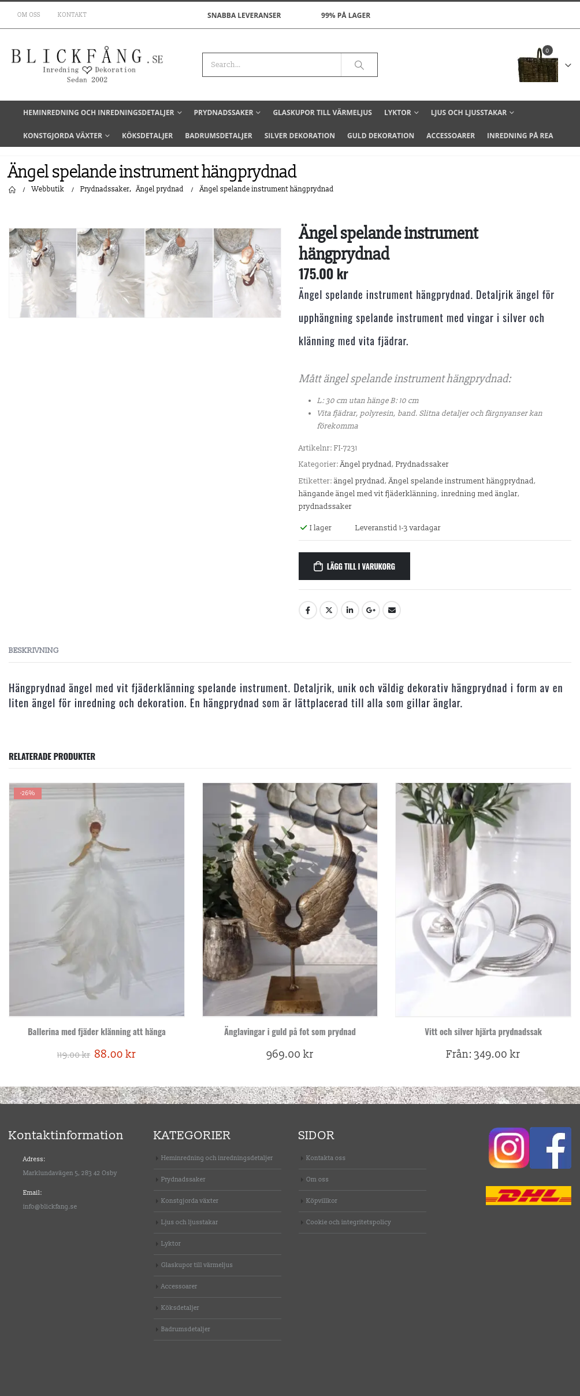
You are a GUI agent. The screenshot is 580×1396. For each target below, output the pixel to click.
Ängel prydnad (366, 464)
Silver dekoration (300, 136)
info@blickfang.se (50, 1206)
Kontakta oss (326, 1158)
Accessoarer (450, 136)
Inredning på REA (520, 136)
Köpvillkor (321, 1201)
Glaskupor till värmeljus (322, 112)
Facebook (308, 610)
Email (391, 610)
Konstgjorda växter (62, 136)
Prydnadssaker (224, 112)
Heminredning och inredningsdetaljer (98, 112)
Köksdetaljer (147, 136)
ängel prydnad (359, 481)
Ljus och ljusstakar (469, 112)
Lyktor (397, 112)
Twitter (328, 610)
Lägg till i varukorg (361, 566)
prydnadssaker (325, 506)
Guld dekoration (380, 136)
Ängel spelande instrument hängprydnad (461, 481)
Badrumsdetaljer (218, 136)
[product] (96, 900)
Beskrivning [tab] (34, 650)
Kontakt (72, 15)
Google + (371, 610)
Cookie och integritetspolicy (348, 1222)
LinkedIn (350, 610)
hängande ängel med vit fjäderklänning (368, 493)
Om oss (28, 15)
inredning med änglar (479, 493)
